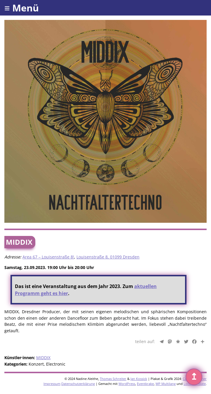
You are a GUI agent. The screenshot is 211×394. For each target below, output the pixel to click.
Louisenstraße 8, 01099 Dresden (107, 257)
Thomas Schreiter (113, 378)
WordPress (126, 383)
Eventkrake (145, 383)
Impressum (51, 383)
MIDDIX (43, 357)
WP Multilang (166, 383)
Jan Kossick (138, 378)
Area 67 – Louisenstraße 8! (48, 257)
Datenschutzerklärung (78, 383)
